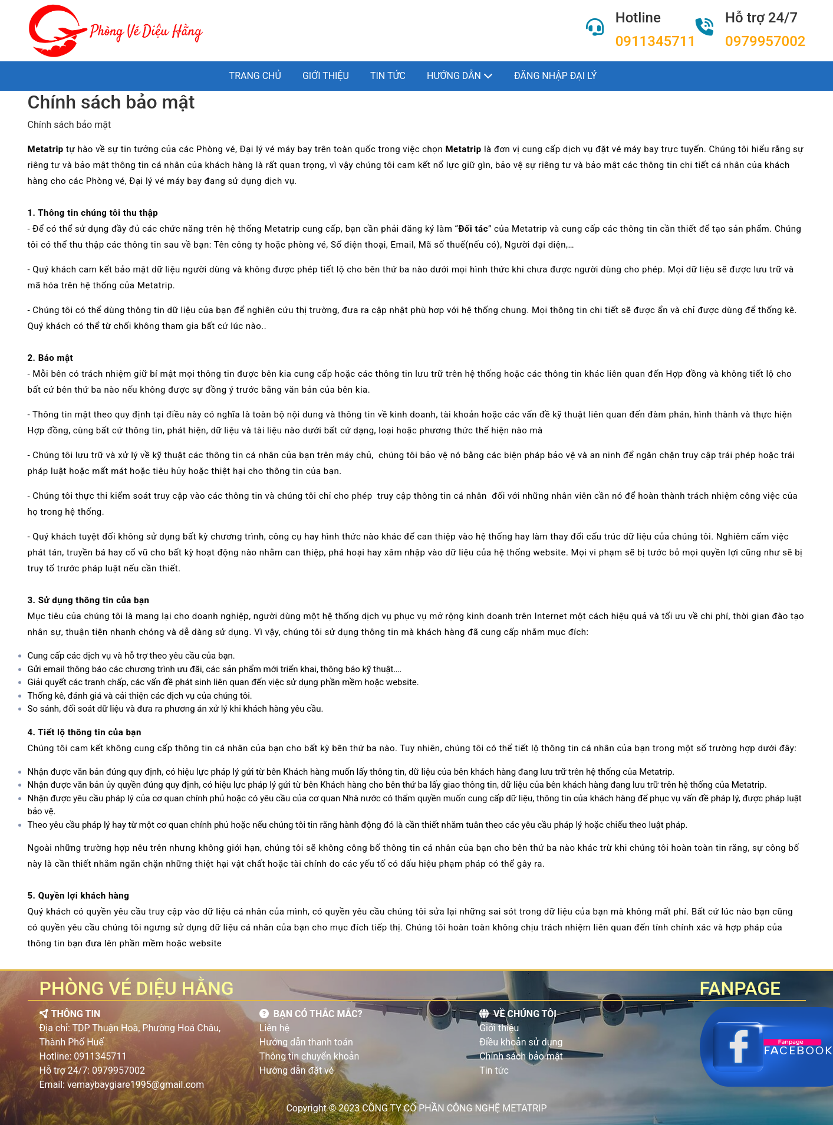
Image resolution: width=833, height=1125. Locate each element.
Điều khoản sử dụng (520, 1042)
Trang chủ (255, 75)
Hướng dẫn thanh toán (306, 1042)
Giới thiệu (325, 75)
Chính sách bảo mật (521, 1056)
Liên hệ (274, 1028)
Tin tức (388, 75)
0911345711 (655, 41)
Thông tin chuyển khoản (309, 1056)
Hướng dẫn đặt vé (296, 1070)
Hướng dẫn (460, 75)
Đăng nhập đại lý (555, 75)
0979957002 (765, 41)
